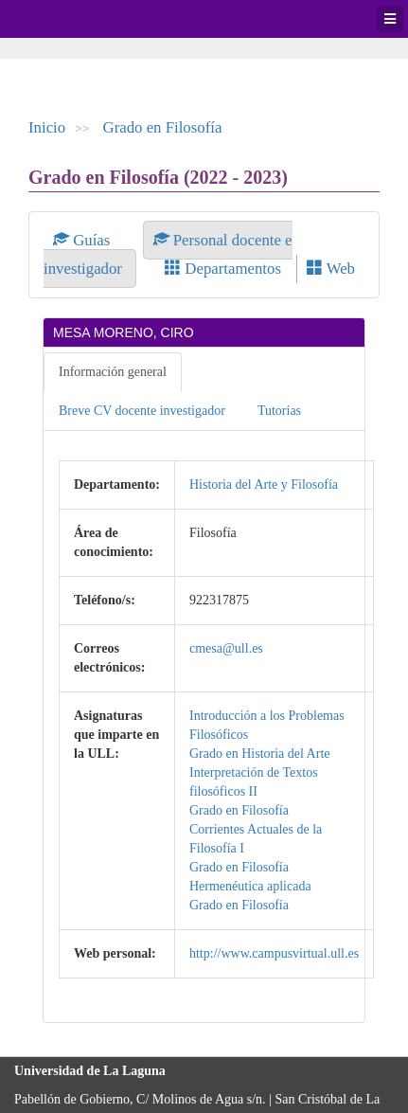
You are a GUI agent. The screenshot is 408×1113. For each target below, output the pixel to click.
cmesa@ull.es (226, 648)
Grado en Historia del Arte (259, 753)
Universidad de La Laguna (66, 19)
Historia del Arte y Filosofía (263, 484)
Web (331, 269)
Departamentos (223, 269)
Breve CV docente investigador (142, 411)
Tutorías (279, 411)
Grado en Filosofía (162, 127)
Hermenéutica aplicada (250, 886)
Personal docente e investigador (168, 254)
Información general (113, 372)
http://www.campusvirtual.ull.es (274, 953)
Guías (84, 240)
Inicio (46, 127)
